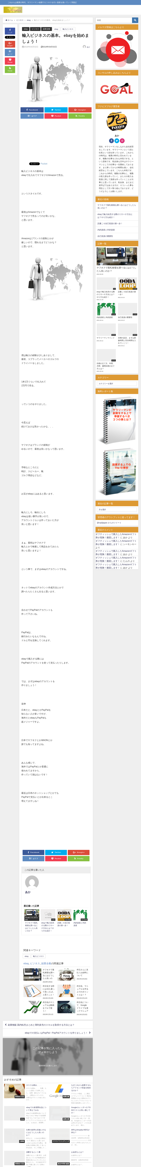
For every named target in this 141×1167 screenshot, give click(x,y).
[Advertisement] (56, 142)
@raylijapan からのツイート (109, 523)
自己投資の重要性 (105, 236)
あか (88, 47)
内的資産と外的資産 (106, 230)
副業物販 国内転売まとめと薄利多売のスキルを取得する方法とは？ (41, 1013)
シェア (10, 30)
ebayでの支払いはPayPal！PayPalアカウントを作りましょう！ (56, 1021)
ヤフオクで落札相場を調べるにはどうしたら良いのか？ (116, 206)
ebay (26, 29)
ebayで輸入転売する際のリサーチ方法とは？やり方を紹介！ (115, 215)
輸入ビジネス (68, 29)
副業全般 (46, 29)
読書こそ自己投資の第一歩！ (110, 223)
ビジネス (35, 29)
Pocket (43, 164)
